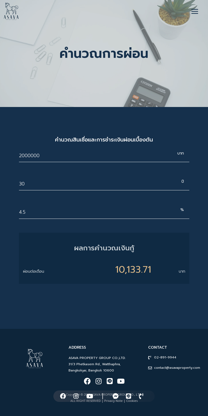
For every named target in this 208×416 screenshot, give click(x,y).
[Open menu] (197, 11)
